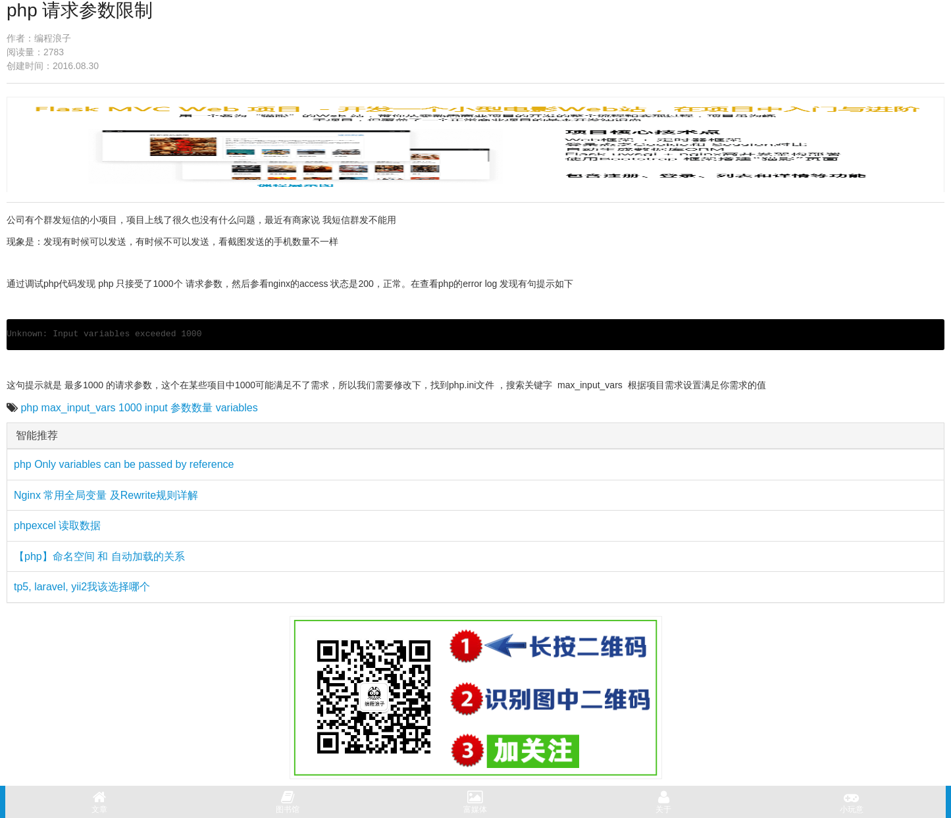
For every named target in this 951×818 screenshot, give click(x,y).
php (29, 407)
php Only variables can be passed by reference (124, 464)
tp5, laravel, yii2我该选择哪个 (82, 586)
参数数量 (191, 407)
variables (237, 407)
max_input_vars (78, 407)
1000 (130, 407)
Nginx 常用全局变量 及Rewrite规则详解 (106, 495)
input (156, 407)
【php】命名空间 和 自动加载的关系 (99, 556)
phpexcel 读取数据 (57, 525)
